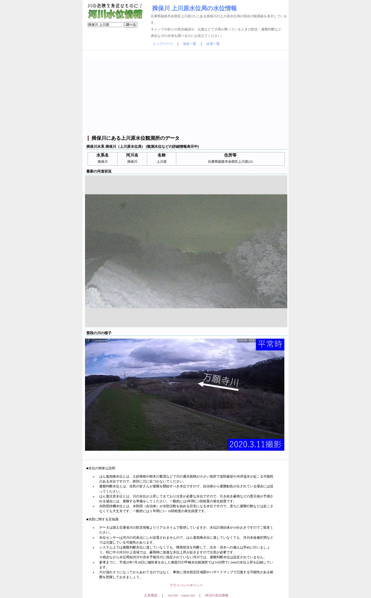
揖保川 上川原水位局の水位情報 (194, 8)
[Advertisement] (186, 93)
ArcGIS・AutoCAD (181, 595)
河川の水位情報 (216, 595)
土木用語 (150, 595)
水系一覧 (213, 44)
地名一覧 (189, 44)
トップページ (163, 44)
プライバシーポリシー (186, 585)
